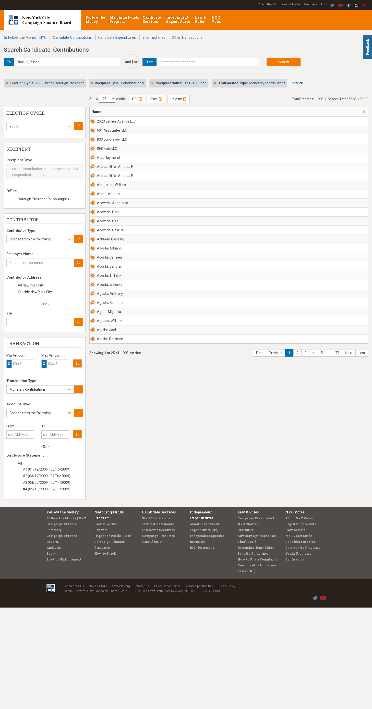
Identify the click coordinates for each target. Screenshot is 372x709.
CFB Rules (245, 631)
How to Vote (295, 631)
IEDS (324, 4)
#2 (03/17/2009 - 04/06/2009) (46, 476)
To (43, 426)
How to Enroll (105, 655)
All (20, 463)
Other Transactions (187, 37)
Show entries (108, 99)
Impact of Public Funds (112, 637)
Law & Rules (200, 19)
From (10, 426)
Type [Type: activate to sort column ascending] (336, 112)
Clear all (296, 83)
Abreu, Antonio (103, 272)
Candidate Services (152, 19)
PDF (137, 99)
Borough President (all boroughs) (43, 199)
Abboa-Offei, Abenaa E (108, 218)
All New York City (31, 285)
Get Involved (295, 661)
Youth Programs (298, 655)
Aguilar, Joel (101, 555)
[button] (40, 126)
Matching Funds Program (124, 19)
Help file (178, 99)
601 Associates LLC (107, 140)
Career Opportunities (167, 687)
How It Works (105, 625)
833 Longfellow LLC (107, 159)
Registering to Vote (300, 625)
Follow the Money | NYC (27, 37)
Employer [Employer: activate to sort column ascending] (234, 112)
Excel (156, 99)
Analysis (54, 649)
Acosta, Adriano (104, 385)
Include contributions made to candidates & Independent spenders (42, 172)
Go (78, 126)
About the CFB (268, 4)
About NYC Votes (299, 620)
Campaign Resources (158, 637)
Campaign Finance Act (256, 620)
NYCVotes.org (121, 687)
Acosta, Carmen (104, 404)
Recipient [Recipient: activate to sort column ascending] (181, 112)
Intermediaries (153, 37)
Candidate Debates (300, 643)
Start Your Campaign (159, 620)
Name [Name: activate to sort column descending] (96, 112)
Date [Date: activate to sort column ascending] (290, 112)
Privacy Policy (226, 687)
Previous (275, 598)
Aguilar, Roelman (105, 574)
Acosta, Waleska (104, 461)
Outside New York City (35, 292)
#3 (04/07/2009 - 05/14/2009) (46, 483)
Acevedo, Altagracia (107, 291)
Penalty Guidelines (253, 655)
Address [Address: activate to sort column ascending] (138, 112)
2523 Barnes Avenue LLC (108, 123)
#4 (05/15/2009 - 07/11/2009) (46, 489)
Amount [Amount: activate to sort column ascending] (316, 112)
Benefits (100, 631)
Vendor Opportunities (199, 687)
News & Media (290, 4)
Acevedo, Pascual (105, 348)
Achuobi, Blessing (105, 367)
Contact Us (142, 687)
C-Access (310, 4)
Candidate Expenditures (117, 37)
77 (337, 598)
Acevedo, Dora (103, 310)
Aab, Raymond (103, 197)
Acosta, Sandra (103, 423)
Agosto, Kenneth (104, 499)
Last (362, 598)
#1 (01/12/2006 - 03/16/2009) (46, 469)
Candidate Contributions (72, 37)
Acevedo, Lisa (102, 329)
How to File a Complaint (257, 661)
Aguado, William (104, 536)
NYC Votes (217, 19)
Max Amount (51, 355)
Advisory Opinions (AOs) (257, 637)
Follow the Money (95, 19)
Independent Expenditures (178, 19)
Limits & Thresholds (158, 625)
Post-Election (153, 643)
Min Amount (15, 355)
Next (348, 598)
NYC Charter (248, 625)
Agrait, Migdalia (104, 518)
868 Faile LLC (102, 178)
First (259, 598)
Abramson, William (106, 253)
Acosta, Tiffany (104, 442)
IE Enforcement (202, 649)
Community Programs (302, 649)
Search (283, 62)
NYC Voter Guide (298, 637)
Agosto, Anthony (105, 480)
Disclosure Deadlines (158, 631)
